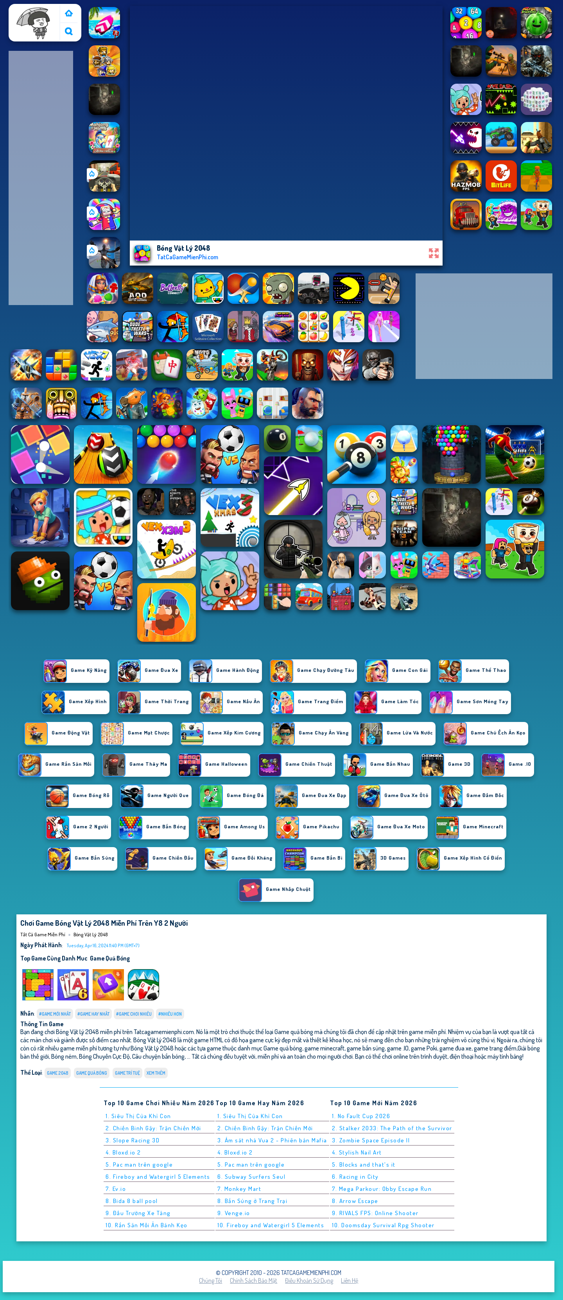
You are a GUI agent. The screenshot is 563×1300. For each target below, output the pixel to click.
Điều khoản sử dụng (309, 1280)
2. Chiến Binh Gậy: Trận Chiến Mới (153, 1128)
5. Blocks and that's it (364, 1164)
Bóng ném (64, 1056)
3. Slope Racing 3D (133, 1140)
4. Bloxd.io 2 (123, 1152)
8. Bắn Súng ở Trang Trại (252, 1201)
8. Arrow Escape (355, 1201)
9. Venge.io (233, 1213)
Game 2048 (57, 1073)
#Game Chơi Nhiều (134, 1014)
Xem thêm (156, 1073)
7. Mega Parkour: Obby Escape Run (382, 1188)
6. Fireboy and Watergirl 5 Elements (158, 1176)
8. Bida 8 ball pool (132, 1201)
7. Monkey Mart (239, 1188)
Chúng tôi (210, 1280)
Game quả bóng (110, 958)
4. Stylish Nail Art (357, 1152)
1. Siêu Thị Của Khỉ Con (138, 1116)
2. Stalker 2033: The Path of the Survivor (392, 1128)
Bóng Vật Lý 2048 (91, 934)
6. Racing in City (355, 1176)
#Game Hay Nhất (93, 1014)
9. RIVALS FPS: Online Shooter (375, 1213)
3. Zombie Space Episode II (371, 1140)
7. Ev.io (116, 1188)
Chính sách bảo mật (253, 1280)
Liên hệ (349, 1280)
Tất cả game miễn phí (34, 13)
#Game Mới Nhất (55, 1014)
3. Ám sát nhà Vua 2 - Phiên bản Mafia (272, 1140)
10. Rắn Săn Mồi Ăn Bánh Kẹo (147, 1225)
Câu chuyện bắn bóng (158, 1056)
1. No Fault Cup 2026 (361, 1116)
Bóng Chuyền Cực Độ (104, 1056)
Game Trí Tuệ (127, 1073)
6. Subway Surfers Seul (251, 1176)
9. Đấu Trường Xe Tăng (138, 1213)
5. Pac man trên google (139, 1164)
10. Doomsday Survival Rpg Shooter (383, 1225)
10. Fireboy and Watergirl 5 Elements (270, 1225)
